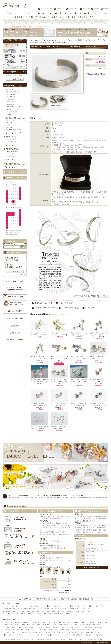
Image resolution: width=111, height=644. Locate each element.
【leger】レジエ (50, 635)
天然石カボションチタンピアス (98, 622)
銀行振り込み (44, 543)
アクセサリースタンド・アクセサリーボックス (33, 613)
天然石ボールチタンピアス (11, 624)
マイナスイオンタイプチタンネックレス (92, 627)
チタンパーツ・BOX (64, 635)
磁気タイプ (10, 127)
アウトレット (69, 613)
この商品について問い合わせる (46, 308)
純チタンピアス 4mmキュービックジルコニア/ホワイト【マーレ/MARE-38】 (39, 358)
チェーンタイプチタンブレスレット (46, 629)
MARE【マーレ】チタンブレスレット (55, 608)
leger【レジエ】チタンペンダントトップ (33, 611)
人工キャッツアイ (12, 111)
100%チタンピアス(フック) (40, 622)
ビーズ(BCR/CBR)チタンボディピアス (29, 632)
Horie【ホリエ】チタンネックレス (31, 606)
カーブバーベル (11, 156)
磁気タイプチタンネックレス (70, 627)
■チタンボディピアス (9, 632)
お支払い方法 (64, 599)
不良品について (80, 523)
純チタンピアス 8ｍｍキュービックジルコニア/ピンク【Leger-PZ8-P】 (39, 405)
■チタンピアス (8, 622)
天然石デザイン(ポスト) (13, 109)
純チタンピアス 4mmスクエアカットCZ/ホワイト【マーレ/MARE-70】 (98, 358)
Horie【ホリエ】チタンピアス (11, 606)
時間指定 (42, 565)
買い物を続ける (90, 308)
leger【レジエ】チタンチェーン (55, 611)
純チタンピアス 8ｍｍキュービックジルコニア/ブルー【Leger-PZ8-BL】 (79, 405)
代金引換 (42, 539)
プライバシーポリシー (50, 599)
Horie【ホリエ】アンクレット (75, 606)
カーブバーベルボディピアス (74, 632)
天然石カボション (12, 101)
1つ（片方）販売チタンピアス (90, 624)
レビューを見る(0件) (66, 303)
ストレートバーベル (12, 154)
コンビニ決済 (44, 521)
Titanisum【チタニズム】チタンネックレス (81, 608)
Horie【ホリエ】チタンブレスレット (48, 40)
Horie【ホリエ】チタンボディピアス (96, 606)
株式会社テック (80, 539)
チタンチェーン (21, 627)
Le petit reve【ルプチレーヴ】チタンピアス (79, 611)
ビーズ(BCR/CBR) (12, 151)
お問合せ (38, 599)
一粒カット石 (11, 99)
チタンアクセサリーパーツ (10, 613)
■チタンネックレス (9, 627)
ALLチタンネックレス (35, 627)
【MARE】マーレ (21, 635)
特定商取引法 (88, 599)
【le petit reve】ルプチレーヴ (93, 632)
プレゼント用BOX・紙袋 (56, 613)
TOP (31, 40)
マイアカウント (27, 599)
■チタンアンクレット (88, 629)
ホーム (18, 599)
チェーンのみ (11, 120)
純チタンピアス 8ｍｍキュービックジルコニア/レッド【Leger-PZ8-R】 (98, 381)
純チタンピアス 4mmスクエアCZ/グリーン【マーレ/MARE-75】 (79, 381)
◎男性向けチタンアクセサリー (94, 635)
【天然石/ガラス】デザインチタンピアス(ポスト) (65, 624)
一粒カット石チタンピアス (79, 622)
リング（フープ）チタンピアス (60, 622)
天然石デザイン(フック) (13, 106)
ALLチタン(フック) (12, 94)
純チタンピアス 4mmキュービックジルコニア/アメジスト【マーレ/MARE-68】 (79, 358)
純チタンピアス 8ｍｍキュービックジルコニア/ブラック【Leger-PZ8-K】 (98, 405)
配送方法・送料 (76, 599)
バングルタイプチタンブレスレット (69, 629)
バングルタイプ (11, 142)
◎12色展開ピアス (78, 635)
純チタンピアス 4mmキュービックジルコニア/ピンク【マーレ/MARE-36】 (79, 334)
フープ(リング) (11, 96)
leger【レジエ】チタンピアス (11, 611)
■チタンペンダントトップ (11, 629)
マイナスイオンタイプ (14, 130)
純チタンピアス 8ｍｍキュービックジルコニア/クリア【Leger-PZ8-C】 (59, 405)
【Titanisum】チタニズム (36, 635)
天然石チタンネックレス (52, 627)
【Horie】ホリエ (8, 635)
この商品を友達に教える (70, 308)
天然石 (9, 125)
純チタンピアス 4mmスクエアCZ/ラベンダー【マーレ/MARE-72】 (59, 381)
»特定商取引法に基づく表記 (96, 74)
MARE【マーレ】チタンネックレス (33, 608)
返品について (79, 514)
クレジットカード (45, 514)
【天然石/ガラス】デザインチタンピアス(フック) (35, 624)
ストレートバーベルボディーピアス (53, 632)
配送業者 (42, 556)
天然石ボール (11, 104)
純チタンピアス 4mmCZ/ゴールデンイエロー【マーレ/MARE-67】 (59, 358)
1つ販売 (9, 114)
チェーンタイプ (11, 139)
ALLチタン (10, 122)
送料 (41, 576)
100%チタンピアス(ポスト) (22, 622)
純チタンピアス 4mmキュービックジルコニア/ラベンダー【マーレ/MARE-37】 (98, 334)
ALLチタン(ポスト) (12, 92)
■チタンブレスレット (27, 629)
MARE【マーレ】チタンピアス (11, 608)
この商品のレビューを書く (44, 303)
